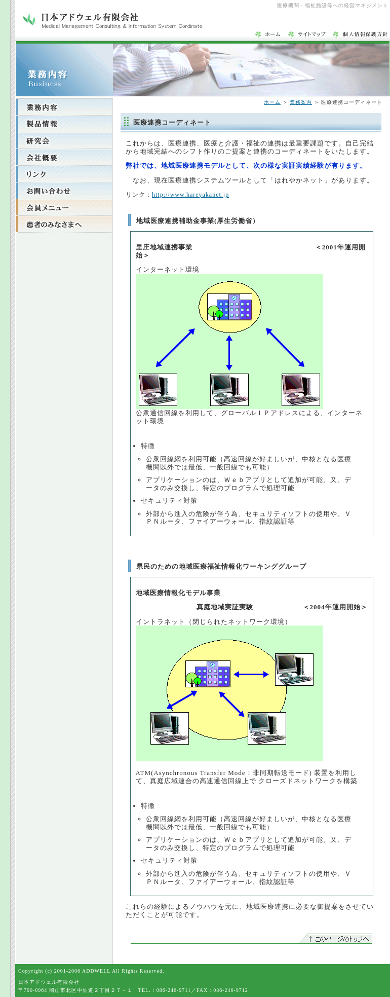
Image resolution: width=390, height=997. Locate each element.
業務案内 (301, 102)
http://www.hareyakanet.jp (190, 194)
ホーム (272, 102)
